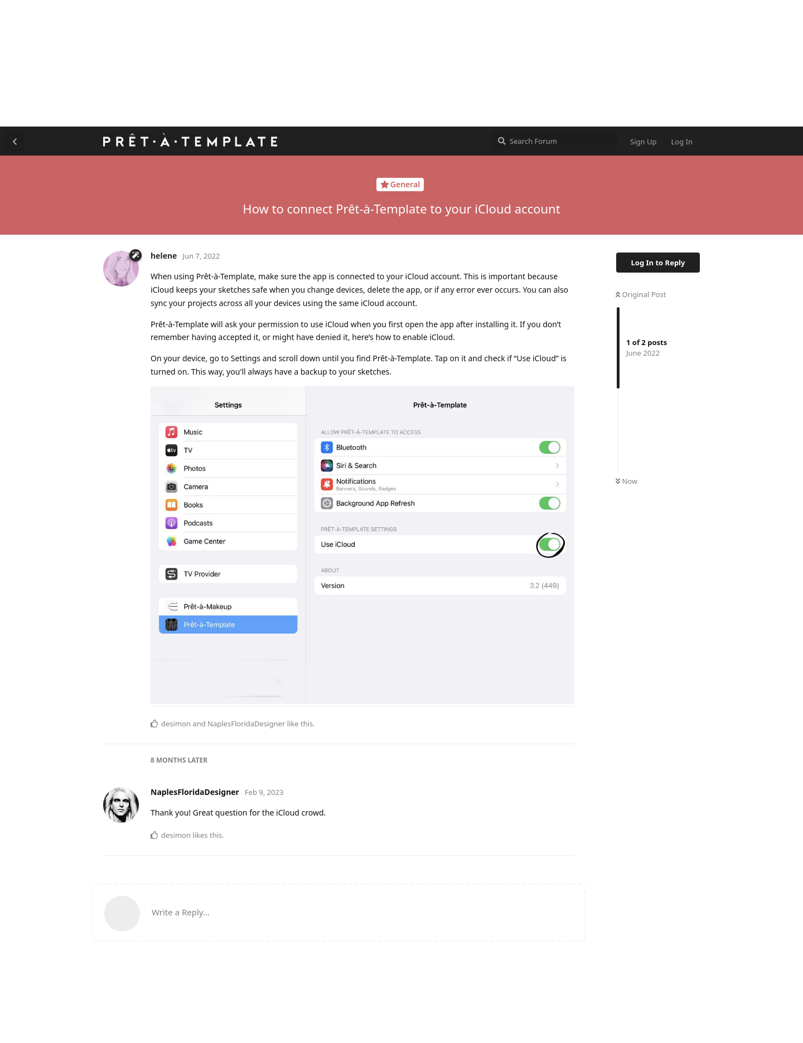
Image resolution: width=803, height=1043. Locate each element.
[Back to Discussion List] (14, 141)
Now (626, 481)
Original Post (641, 294)
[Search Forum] (554, 141)
